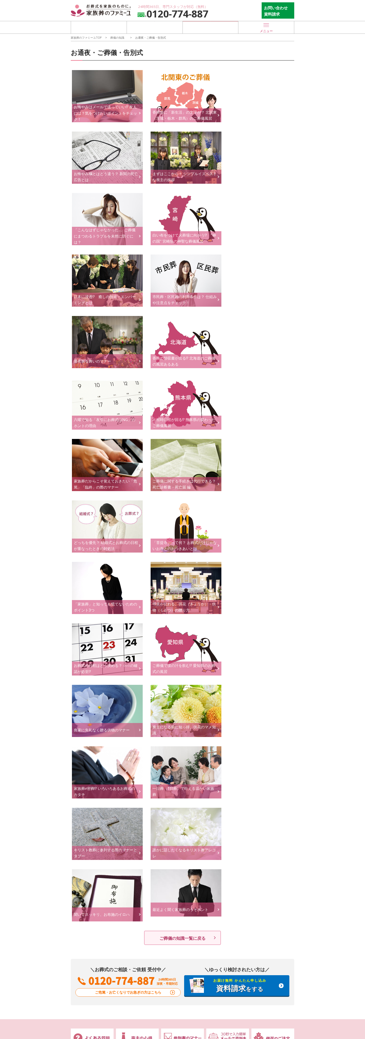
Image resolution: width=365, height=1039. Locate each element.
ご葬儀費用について (134, 844)
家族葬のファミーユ (268, 876)
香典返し (215, 856)
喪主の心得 (261, 826)
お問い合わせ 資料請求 (276, 11)
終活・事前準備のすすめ (271, 838)
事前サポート (175, 833)
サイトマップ (263, 894)
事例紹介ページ (130, 850)
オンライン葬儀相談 (89, 841)
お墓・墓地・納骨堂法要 (226, 850)
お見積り (170, 882)
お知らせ (81, 888)
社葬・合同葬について (135, 838)
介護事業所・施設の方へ (226, 894)
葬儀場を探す (98, 27)
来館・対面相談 (175, 876)
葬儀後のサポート (223, 818)
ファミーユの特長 (89, 818)
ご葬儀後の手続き (222, 826)
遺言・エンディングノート (183, 841)
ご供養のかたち (220, 844)
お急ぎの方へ (84, 847)
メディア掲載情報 (87, 876)
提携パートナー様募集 (225, 888)
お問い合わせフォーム (182, 868)
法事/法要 (216, 832)
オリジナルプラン (132, 826)
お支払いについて (132, 856)
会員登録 (170, 894)
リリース (81, 900)
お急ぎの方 (210, 27)
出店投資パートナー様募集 (228, 882)
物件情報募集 (218, 876)
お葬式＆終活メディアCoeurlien (269, 847)
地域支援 (81, 894)
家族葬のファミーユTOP (86, 37)
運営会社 (126, 868)
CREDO (124, 876)
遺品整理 (215, 838)
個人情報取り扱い (266, 888)
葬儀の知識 (117, 37)
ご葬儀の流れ (175, 818)
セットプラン (129, 832)
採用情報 (125, 894)
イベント (81, 882)
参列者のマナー (264, 832)
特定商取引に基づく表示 (271, 882)
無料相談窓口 (85, 833)
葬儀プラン (128, 818)
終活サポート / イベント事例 (183, 850)
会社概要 (125, 882)
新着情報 (81, 868)
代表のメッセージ (132, 888)
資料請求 (170, 888)
